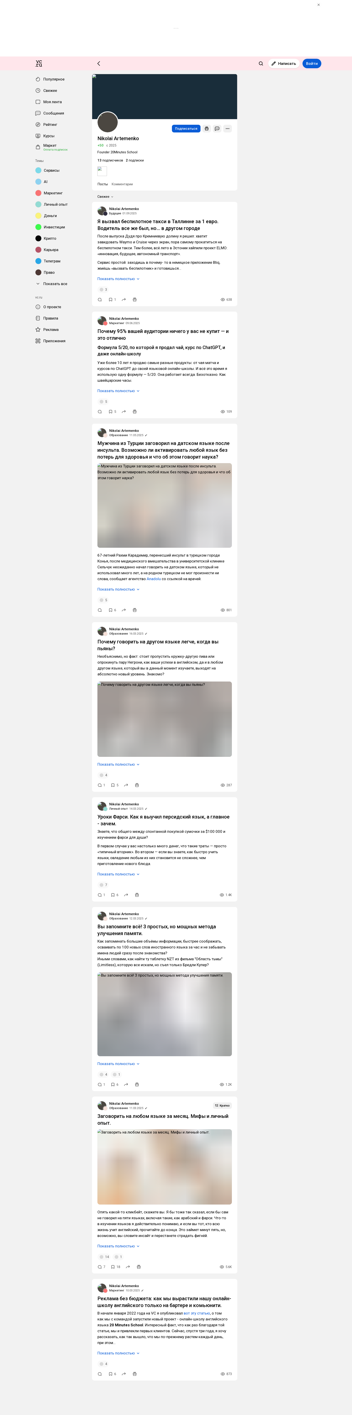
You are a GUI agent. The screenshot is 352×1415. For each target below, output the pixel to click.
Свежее (11, 862)
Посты (7, 857)
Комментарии (23, 857)
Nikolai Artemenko (16, 880)
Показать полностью (21, 921)
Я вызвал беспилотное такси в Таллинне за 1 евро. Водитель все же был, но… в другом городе (75, 892)
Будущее (8, 884)
